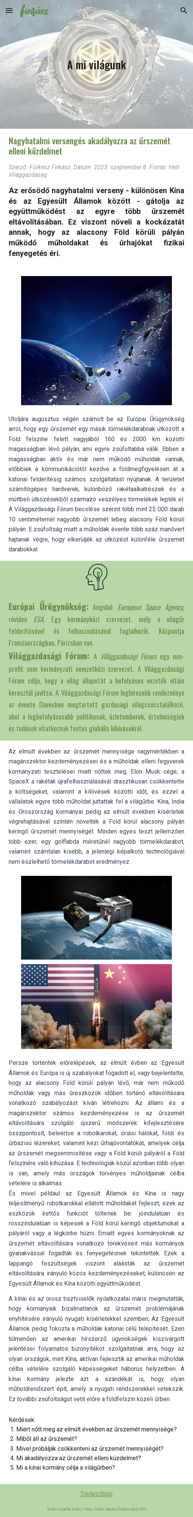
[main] (96, 64)
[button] (9, 10)
